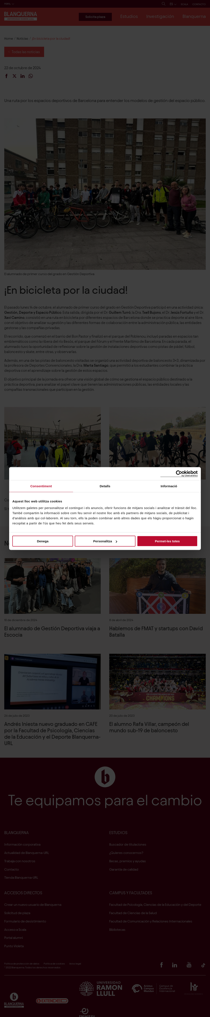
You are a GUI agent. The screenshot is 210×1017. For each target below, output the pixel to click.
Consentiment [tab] (41, 486)
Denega (42, 541)
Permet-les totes (167, 541)
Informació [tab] (169, 486)
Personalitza (105, 541)
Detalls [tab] (105, 486)
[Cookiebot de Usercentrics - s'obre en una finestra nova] (179, 473)
